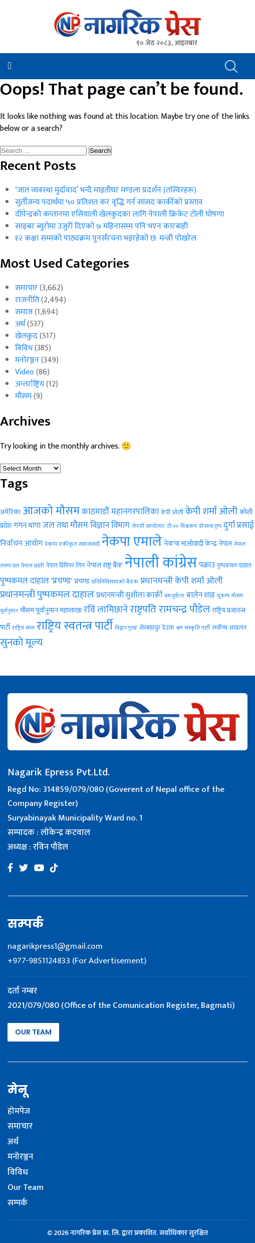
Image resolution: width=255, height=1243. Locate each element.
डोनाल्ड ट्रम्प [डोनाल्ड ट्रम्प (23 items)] (210, 526)
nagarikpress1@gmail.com (55, 946)
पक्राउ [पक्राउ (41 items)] (207, 565)
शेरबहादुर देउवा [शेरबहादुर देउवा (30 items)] (156, 627)
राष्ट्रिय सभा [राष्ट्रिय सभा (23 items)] (23, 628)
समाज (24, 312)
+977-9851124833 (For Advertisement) (77, 961)
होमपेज (19, 1111)
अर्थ (20, 324)
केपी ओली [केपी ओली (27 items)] (172, 512)
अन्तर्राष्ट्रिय (29, 384)
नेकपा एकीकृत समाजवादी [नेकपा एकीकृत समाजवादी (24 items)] (72, 544)
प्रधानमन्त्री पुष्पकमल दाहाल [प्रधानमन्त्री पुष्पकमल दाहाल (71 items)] (47, 594)
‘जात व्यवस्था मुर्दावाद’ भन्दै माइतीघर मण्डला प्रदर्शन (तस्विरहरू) (105, 190)
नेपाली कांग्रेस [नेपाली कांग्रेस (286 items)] (161, 563)
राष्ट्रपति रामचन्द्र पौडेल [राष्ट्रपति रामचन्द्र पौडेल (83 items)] (170, 609)
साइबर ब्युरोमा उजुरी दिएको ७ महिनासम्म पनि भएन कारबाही (101, 226)
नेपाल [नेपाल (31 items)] (225, 543)
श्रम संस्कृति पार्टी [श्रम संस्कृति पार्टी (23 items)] (193, 628)
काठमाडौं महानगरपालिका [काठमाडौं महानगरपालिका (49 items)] (120, 512)
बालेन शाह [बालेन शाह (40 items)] (200, 595)
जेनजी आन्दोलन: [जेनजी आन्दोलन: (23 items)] (148, 526)
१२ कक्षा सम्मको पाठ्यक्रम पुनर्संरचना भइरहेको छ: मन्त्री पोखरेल (105, 238)
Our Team (33, 1032)
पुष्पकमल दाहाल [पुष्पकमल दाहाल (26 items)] (234, 565)
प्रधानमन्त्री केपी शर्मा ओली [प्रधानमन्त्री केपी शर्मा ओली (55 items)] (181, 580)
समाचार (26, 288)
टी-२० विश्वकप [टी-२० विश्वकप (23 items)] (182, 526)
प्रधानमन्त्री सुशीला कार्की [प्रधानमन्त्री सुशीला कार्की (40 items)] (129, 595)
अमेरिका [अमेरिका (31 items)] (10, 512)
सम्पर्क (18, 1203)
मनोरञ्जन (27, 360)
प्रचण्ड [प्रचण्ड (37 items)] (82, 581)
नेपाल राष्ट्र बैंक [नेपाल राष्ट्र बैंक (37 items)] (105, 565)
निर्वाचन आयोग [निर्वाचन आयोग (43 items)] (21, 543)
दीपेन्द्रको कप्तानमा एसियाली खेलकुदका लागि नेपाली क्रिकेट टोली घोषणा (119, 214)
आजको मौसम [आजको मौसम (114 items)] (51, 510)
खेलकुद (26, 336)
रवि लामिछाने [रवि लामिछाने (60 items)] (106, 609)
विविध (24, 348)
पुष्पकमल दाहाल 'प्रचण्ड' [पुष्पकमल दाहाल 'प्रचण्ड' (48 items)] (36, 581)
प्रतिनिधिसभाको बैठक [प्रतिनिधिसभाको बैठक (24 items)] (115, 581)
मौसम (23, 396)
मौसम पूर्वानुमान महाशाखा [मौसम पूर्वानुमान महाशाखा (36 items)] (51, 610)
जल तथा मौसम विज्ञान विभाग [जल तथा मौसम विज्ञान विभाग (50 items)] (86, 525)
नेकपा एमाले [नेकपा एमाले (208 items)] (132, 541)
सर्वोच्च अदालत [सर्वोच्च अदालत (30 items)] (229, 627)
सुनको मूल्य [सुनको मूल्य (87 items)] (21, 642)
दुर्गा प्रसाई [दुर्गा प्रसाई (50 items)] (238, 525)
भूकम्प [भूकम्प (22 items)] (223, 595)
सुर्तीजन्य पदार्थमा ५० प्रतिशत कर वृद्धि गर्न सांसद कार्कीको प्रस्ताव (109, 202)
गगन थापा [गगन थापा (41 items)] (27, 525)
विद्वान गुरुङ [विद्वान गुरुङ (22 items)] (126, 628)
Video (24, 372)
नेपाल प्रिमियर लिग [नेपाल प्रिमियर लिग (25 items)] (65, 565)
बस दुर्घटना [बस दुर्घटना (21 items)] (174, 595)
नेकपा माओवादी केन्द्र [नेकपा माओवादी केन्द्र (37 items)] (190, 543)
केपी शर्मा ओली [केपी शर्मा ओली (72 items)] (211, 511)
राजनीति (27, 300)
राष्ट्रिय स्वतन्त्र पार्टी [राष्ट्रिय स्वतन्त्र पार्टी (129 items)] (75, 626)
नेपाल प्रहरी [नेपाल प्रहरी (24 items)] (32, 565)
